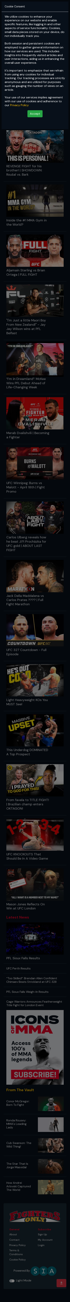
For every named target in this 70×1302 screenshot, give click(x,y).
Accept (35, 114)
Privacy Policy (19, 105)
